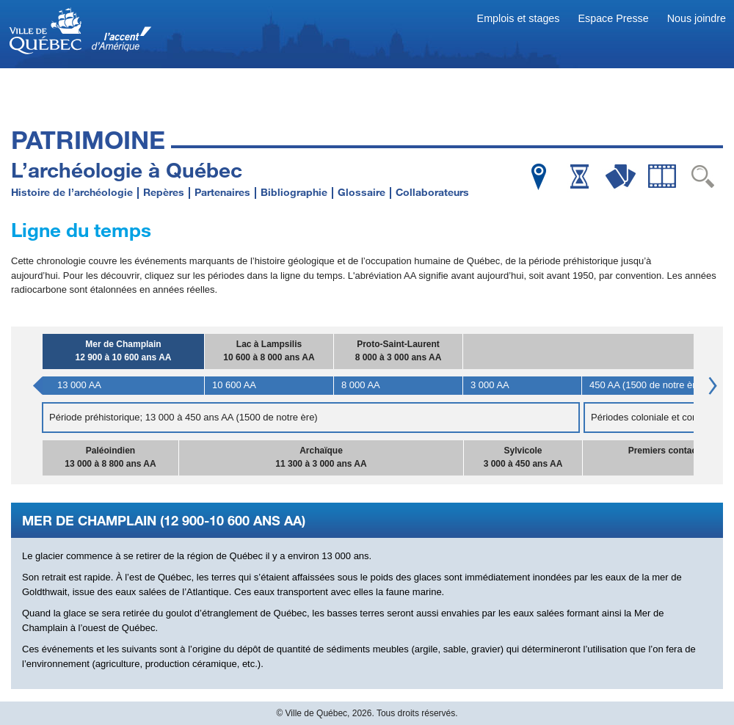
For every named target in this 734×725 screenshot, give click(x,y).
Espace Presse (613, 18)
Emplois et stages (518, 18)
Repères (163, 192)
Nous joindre (696, 18)
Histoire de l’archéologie (72, 192)
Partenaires (222, 192)
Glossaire (361, 192)
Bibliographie (294, 192)
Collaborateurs (432, 192)
